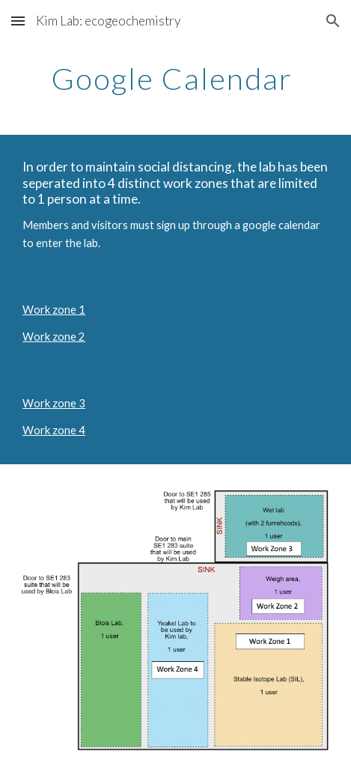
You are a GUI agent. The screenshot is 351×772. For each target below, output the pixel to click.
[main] (175, 78)
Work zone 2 (53, 336)
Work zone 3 (53, 403)
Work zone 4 (53, 430)
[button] (18, 20)
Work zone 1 (53, 309)
